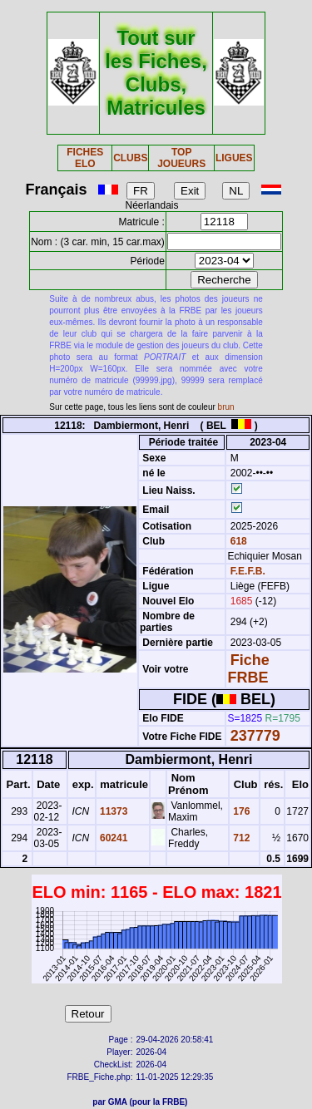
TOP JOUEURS (181, 158)
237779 (255, 735)
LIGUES (234, 158)
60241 (112, 838)
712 (240, 838)
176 (240, 811)
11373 (112, 811)
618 (236, 541)
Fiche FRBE (248, 669)
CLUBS (130, 158)
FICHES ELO (85, 158)
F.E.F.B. (247, 571)
